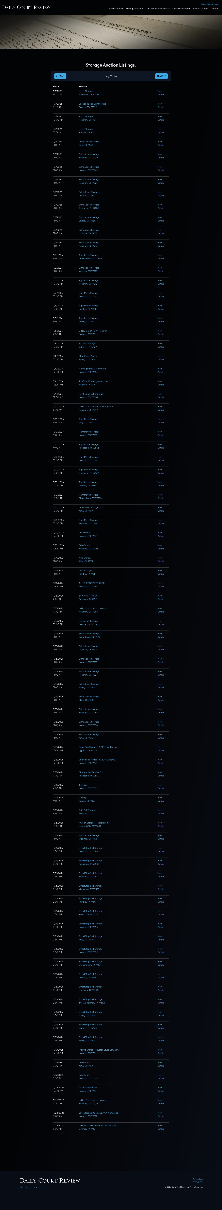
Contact (215, 8)
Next (161, 76)
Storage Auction (134, 8)
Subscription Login (210, 4)
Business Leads (201, 8)
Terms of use (198, 1179)
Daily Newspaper (181, 8)
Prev (60, 76)
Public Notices (116, 8)
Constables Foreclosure (157, 8)
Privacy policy (197, 1182)
